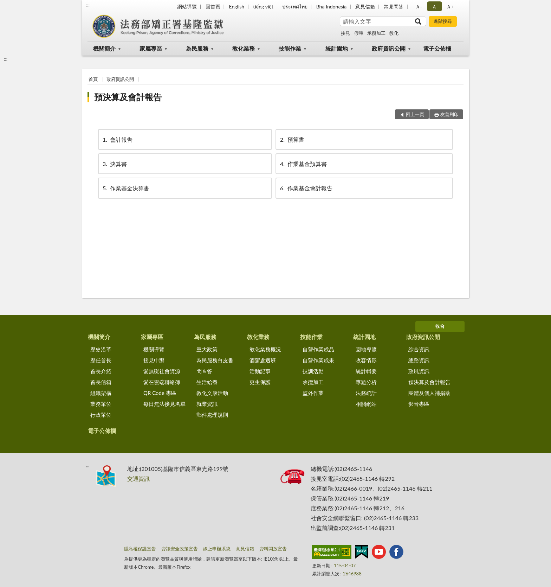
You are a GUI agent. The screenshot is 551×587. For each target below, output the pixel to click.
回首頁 (213, 6)
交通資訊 (138, 478)
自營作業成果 (318, 360)
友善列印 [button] (449, 114)
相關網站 (366, 404)
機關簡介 (104, 48)
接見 (345, 33)
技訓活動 (313, 371)
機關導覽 (153, 349)
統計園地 (336, 48)
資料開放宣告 (273, 548)
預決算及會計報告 (128, 97)
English (236, 6)
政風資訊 (418, 371)
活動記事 (260, 371)
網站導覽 (187, 6)
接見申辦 (153, 360)
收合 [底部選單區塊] (440, 326)
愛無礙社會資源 (161, 371)
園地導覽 (366, 349)
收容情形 (366, 360)
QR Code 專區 (159, 393)
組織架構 (100, 393)
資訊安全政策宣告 (179, 548)
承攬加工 (376, 33)
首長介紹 (100, 371)
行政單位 (100, 414)
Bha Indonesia (331, 6)
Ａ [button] (434, 6)
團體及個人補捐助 (429, 393)
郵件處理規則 (212, 414)
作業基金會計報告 (305, 188)
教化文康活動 (212, 393)
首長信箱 (100, 382)
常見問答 (393, 6)
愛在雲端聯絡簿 (161, 382)
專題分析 (366, 382)
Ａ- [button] (418, 6)
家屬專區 (151, 48)
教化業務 (243, 48)
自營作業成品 (318, 349)
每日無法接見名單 (164, 404)
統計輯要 (366, 371)
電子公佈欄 (437, 48)
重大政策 (207, 349)
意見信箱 (365, 6)
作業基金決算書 (125, 188)
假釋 (358, 33)
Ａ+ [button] (450, 6)
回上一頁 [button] (415, 114)
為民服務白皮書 (214, 360)
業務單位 (100, 404)
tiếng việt (263, 6)
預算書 (291, 139)
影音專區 (418, 404)
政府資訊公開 (389, 48)
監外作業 (313, 393)
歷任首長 (100, 360)
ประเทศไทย (294, 6)
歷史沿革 (100, 349)
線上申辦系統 (217, 548)
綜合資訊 (418, 349)
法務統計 (366, 393)
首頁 (93, 79)
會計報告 (117, 139)
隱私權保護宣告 (140, 548)
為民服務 (197, 48)
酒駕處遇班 (262, 360)
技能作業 (290, 48)
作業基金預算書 (303, 164)
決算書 (114, 164)
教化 (393, 33)
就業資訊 (207, 404)
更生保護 (260, 382)
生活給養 (207, 382)
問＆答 (204, 371)
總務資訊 (418, 360)
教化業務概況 (265, 349)
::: (88, 5)
